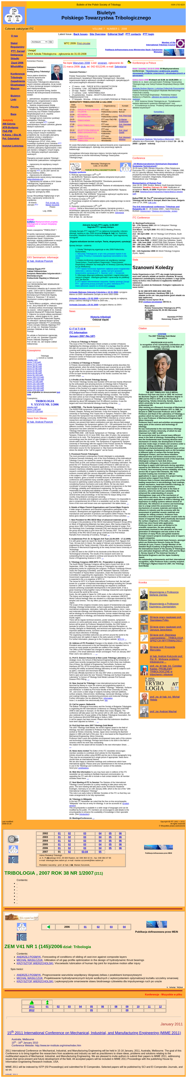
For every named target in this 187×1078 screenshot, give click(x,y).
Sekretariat (120, 66)
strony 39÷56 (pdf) (34, 367)
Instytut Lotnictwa (12, 146)
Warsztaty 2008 (81, 63)
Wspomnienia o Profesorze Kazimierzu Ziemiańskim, (164, 605)
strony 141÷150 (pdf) (35, 384)
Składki (15, 58)
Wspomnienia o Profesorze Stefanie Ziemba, (164, 593)
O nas (14, 36)
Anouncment (145, 211)
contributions (83, 768)
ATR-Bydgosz (10, 127)
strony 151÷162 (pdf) (35, 386)
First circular (83, 43)
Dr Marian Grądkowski (123, 120)
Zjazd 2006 (17, 63)
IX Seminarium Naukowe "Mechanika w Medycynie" (153, 139)
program (102, 63)
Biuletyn (15, 96)
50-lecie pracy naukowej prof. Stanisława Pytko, (166, 618)
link (106, 700)
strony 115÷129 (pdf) (35, 379)
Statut (14, 43)
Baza (13, 114)
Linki (13, 99)
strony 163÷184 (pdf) (35, 388)
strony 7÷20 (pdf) (34, 362)
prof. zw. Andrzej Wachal (163, 711)
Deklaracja (17, 55)
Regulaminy (17, 47)
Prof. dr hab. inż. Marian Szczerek (52, 204)
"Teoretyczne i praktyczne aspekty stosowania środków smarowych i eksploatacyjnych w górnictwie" (158, 73)
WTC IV (121, 639)
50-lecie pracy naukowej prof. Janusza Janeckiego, (166, 628)
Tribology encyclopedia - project (164, 211)
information (108, 698)
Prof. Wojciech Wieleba (125, 138)
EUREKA (31, 222)
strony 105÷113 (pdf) (35, 377)
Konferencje (18, 74)
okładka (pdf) (32, 360)
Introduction (84, 814)
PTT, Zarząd (18, 51)
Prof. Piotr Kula (125, 116)
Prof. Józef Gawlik (123, 131)
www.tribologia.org (35, 179)
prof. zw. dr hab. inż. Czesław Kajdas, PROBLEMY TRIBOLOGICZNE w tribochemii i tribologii (166, 670)
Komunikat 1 (159, 112)
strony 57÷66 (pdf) (34, 369)
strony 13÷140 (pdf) (35, 381)
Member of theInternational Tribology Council (160, 43)
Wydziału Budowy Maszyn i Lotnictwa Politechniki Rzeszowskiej (158, 88)
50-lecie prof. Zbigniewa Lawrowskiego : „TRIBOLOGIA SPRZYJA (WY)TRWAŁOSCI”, (166, 638)
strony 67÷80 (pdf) (34, 371)
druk (83, 66)
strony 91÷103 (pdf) (35, 375)
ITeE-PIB (7, 131)
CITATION (162, 334)
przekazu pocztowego (152, 302)
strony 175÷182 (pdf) (35, 390)
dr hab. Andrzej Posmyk (40, 261)
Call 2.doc (152, 202)
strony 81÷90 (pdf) (34, 373)
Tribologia (16, 77)
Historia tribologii (100, 317)
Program (73, 172)
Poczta (14, 107)
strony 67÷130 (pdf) (35, 411)
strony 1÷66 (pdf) (34, 409)
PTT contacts (109, 286)
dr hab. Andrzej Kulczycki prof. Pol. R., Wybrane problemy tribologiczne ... (166, 659)
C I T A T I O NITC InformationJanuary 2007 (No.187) (82, 333)
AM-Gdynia (8, 124)
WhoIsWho (17, 66)
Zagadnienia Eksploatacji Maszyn (18, 85)
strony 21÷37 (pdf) (34, 364)
